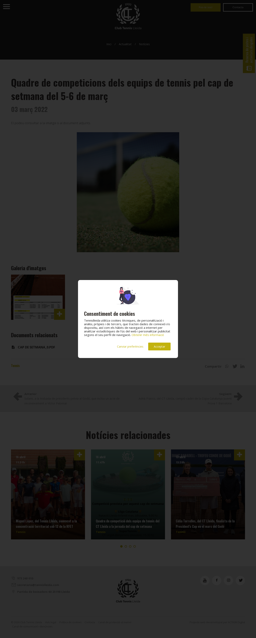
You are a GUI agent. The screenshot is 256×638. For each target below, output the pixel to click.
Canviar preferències (130, 346)
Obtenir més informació (148, 335)
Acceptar (159, 346)
